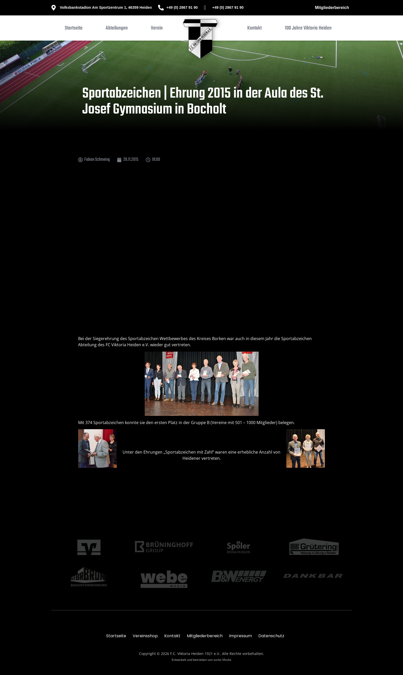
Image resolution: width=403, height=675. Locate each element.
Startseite (116, 636)
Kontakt (172, 636)
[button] (116, 29)
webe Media (222, 660)
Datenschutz (271, 636)
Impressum (240, 636)
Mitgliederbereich (332, 7)
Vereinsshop (145, 636)
